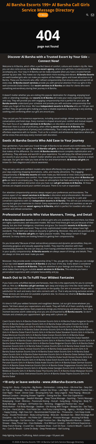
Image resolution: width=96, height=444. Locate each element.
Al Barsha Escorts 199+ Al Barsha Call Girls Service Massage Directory (48, 7)
